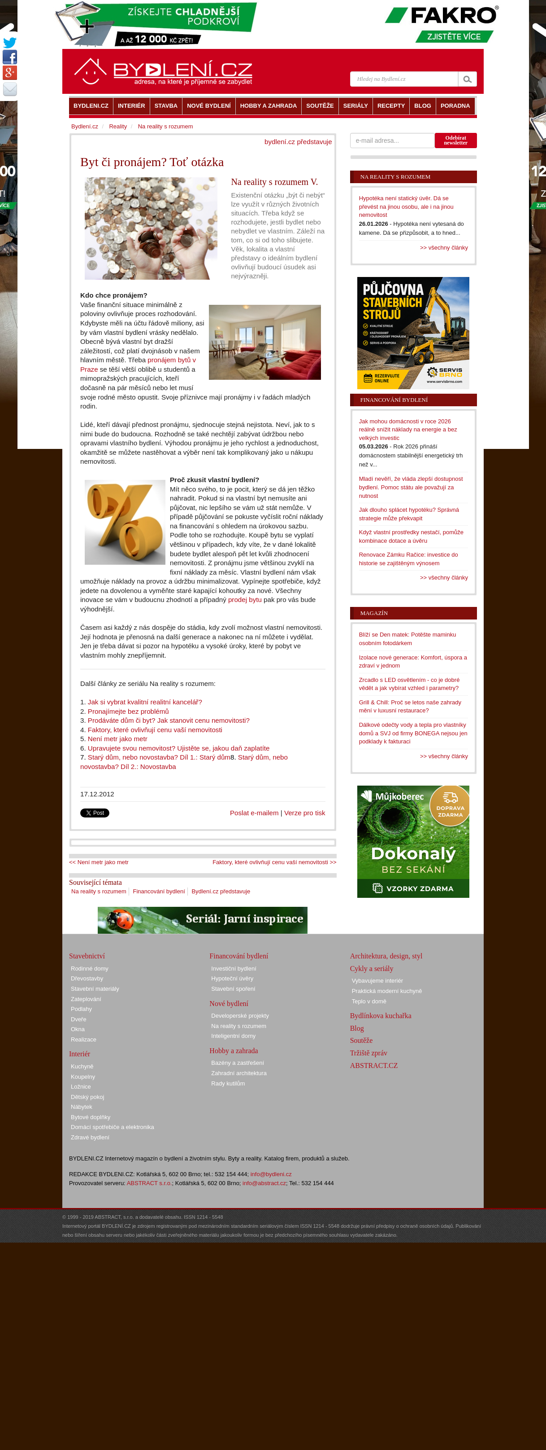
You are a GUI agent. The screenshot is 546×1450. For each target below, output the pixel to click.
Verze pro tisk (304, 813)
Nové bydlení (228, 1003)
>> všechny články (444, 247)
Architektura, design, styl (386, 956)
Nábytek (81, 1106)
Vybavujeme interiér (377, 980)
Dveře (79, 1019)
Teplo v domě (369, 1001)
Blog (357, 1028)
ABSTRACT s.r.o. (149, 1183)
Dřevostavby (87, 978)
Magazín (374, 613)
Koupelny (83, 1076)
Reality (118, 126)
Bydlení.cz (84, 126)
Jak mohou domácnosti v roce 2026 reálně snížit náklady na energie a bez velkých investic (408, 429)
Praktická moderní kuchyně (387, 991)
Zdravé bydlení (90, 1137)
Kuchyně (82, 1066)
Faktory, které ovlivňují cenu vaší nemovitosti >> (274, 862)
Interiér (79, 1054)
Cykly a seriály (372, 968)
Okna (78, 1029)
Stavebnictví (87, 956)
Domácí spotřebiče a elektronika (112, 1127)
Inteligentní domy (233, 1036)
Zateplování (86, 999)
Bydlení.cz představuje (220, 891)
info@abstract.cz (264, 1183)
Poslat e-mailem (254, 813)
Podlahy (81, 1009)
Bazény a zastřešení (237, 1062)
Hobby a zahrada (233, 1051)
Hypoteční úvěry (232, 978)
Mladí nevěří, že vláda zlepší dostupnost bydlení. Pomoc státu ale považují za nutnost (411, 487)
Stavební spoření (233, 988)
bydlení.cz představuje (298, 141)
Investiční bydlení (233, 968)
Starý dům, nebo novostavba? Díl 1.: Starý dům (159, 757)
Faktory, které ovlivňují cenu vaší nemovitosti (155, 730)
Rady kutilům (228, 1083)
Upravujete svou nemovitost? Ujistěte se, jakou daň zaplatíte (179, 748)
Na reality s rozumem (98, 891)
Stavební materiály (95, 988)
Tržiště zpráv (368, 1053)
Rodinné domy (89, 968)
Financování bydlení (159, 891)
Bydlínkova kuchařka (381, 1015)
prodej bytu (245, 599)
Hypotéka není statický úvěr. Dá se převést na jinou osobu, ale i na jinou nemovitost (406, 206)
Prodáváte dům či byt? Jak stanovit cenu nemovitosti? (169, 720)
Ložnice (81, 1086)
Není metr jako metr (117, 739)
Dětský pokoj (87, 1097)
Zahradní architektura (239, 1073)
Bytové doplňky (90, 1117)
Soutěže (361, 1040)
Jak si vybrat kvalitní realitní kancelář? (144, 702)
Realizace (83, 1039)
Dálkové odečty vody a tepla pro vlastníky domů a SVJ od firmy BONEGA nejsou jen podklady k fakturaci (413, 733)
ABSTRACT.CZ (374, 1065)
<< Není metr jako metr (99, 862)
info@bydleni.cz (271, 1174)
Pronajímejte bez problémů (127, 711)
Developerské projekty (240, 1015)
